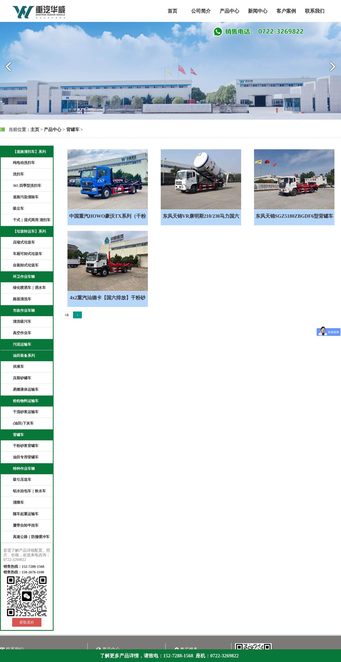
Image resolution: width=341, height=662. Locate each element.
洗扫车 (18, 174)
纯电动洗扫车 (24, 163)
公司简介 (201, 11)
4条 (67, 315)
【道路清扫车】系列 (29, 152)
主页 (34, 129)
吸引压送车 (22, 480)
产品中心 (229, 11)
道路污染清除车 (25, 197)
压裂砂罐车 (22, 378)
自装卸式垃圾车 (25, 265)
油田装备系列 (24, 356)
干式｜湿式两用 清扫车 (31, 220)
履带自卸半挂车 (25, 525)
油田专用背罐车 (25, 457)
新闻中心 (257, 11)
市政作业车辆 (24, 310)
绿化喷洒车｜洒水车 (29, 288)
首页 (172, 11)
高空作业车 (22, 333)
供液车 (18, 367)
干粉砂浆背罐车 (25, 446)
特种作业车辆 (24, 469)
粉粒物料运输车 (25, 401)
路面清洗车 (22, 299)
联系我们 (314, 11)
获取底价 (26, 622)
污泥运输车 (22, 344)
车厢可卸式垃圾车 (27, 254)
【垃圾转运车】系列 (29, 231)
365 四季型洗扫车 (27, 186)
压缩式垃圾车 (24, 242)
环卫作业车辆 (24, 277)
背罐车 (72, 129)
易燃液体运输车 (25, 389)
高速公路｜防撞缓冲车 (31, 537)
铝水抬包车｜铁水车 (29, 491)
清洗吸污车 (22, 321)
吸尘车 (18, 208)
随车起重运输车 (25, 514)
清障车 (18, 502)
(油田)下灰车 (23, 423)
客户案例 (286, 11)
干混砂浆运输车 (25, 412)
